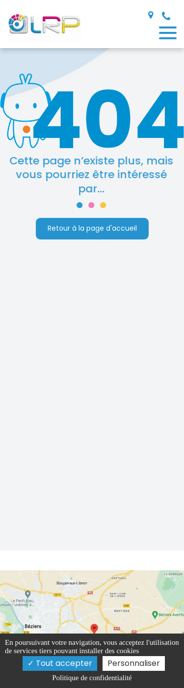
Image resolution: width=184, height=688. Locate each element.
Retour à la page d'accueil (92, 229)
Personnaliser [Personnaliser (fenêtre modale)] (133, 663)
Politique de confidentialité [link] (91, 678)
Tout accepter (59, 663)
